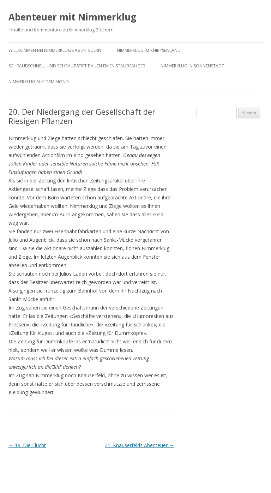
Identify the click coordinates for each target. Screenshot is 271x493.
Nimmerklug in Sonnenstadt (192, 66)
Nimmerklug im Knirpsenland (149, 50)
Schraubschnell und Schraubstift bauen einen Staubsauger (76, 66)
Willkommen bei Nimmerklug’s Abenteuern (54, 50)
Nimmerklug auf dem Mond (38, 82)
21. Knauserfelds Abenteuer (139, 445)
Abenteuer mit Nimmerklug (72, 17)
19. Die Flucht (27, 445)
